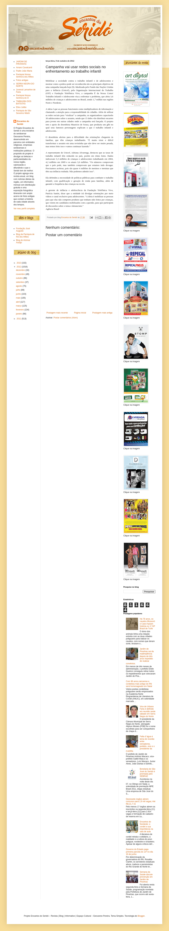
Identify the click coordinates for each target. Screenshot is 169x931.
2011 (19, 318)
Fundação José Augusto (23, 229)
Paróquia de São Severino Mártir (23, 111)
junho (18, 294)
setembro (20, 282)
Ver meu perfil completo (24, 208)
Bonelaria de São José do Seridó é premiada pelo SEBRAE (147, 772)
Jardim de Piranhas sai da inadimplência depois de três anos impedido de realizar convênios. (140, 656)
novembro (21, 274)
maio (18, 298)
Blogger (141, 916)
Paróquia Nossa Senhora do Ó (23, 96)
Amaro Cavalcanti (24, 67)
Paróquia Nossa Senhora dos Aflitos (24, 75)
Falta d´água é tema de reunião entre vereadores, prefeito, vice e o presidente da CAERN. (140, 743)
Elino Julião (21, 107)
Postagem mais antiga (102, 313)
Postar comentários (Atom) (66, 317)
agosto (19, 286)
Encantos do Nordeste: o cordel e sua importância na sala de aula (146, 827)
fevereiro (20, 310)
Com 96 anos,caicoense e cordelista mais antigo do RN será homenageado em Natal (139, 683)
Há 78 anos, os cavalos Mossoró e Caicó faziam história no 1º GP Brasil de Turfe (147, 624)
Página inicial (80, 313)
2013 (19, 263)
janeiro (19, 314)
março (19, 306)
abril (18, 302)
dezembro (21, 270)
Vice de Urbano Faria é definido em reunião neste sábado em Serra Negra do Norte (147, 711)
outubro (19, 278)
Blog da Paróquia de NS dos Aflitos (25, 235)
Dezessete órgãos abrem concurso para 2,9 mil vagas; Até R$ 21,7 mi (140, 801)
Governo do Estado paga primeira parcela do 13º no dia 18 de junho (139, 851)
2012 (19, 267)
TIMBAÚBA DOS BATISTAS (23, 102)
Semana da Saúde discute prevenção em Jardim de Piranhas (146, 877)
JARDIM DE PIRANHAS (21, 62)
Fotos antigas (22, 80)
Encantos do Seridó (23, 122)
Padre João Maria (24, 71)
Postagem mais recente (57, 313)
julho (18, 290)
